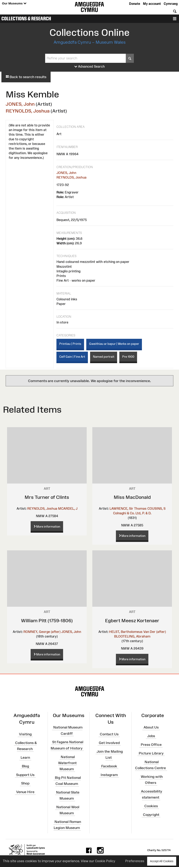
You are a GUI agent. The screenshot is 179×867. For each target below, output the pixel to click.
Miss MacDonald (132, 497)
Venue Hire (25, 792)
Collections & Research (26, 19)
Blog (25, 766)
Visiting (25, 734)
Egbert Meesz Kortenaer (132, 620)
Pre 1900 (128, 356)
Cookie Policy (105, 861)
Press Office (151, 745)
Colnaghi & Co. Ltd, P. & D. (132, 513)
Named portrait (103, 356)
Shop (25, 783)
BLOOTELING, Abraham (132, 636)
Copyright (151, 815)
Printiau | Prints (70, 343)
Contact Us (109, 734)
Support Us (25, 775)
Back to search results (26, 77)
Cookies (151, 806)
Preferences (134, 861)
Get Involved (109, 743)
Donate (134, 3)
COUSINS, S (156, 508)
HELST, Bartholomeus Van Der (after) (137, 631)
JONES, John (20, 104)
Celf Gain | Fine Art (72, 356)
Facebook (109, 766)
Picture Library (151, 753)
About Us (151, 727)
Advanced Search (89, 67)
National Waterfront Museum (67, 763)
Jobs (151, 736)
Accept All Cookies (161, 861)
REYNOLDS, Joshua (28, 111)
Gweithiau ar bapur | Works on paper (114, 343)
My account (152, 3)
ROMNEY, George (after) (41, 631)
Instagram (109, 775)
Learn (25, 757)
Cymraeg (171, 3)
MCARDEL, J (67, 508)
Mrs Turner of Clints (47, 497)
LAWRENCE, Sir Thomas (128, 508)
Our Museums (14, 3)
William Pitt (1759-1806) (47, 620)
